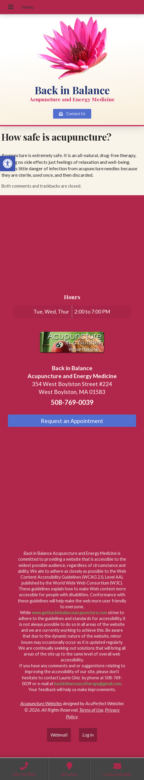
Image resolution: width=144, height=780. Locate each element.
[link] (7, 163)
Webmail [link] (58, 734)
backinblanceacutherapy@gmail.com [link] (87, 683)
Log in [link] (88, 734)
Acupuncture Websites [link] (41, 703)
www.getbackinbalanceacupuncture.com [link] (69, 612)
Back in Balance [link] (72, 90)
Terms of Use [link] (91, 709)
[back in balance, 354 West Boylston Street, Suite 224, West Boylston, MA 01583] (72, 244)
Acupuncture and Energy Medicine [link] (72, 99)
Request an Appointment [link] (72, 420)
